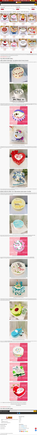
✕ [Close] (36, 0)
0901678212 (6, 421)
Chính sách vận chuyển (3, 426)
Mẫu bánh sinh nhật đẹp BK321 (4, 22)
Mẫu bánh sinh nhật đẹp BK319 (23, 22)
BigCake (7, 433)
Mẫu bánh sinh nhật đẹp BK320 (14, 22)
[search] (35, 4)
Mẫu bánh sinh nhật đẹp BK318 (32, 22)
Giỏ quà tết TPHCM (4, 434)
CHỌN (5, 24)
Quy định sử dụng (2, 428)
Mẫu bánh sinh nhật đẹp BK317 (4, 35)
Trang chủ (20, 417)
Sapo (12, 433)
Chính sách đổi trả (2, 427)
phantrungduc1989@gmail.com (6, 422)
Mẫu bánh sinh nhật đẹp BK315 (14, 35)
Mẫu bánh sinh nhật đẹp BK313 (32, 35)
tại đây (11, 58)
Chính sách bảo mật (2, 425)
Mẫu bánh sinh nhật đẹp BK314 (23, 35)
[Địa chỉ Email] (23, 411)
